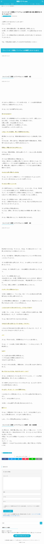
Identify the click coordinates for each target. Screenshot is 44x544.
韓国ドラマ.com (22, 1)
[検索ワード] (22, 523)
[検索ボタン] (42, 1)
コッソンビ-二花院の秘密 (7, 16)
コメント (5, 475)
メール (4, 496)
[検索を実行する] (41, 523)
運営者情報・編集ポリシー (10, 540)
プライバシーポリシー (34, 540)
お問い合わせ (18, 540)
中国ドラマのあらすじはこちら (22, 535)
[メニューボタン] (1, 1)
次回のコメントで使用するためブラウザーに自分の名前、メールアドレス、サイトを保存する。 (21, 507)
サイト (4, 501)
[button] (5, 459)
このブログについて (25, 540)
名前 (4, 492)
